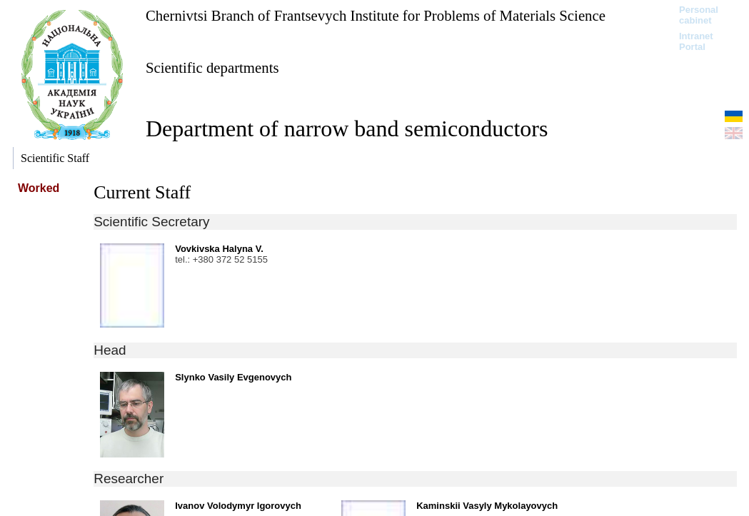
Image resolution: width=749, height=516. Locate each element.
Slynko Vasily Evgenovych (233, 377)
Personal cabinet (698, 15)
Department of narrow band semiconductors (347, 128)
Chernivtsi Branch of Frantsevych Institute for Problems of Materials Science (375, 15)
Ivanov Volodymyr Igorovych (238, 505)
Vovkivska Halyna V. (219, 248)
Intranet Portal (696, 41)
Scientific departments (212, 67)
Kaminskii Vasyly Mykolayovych (487, 505)
